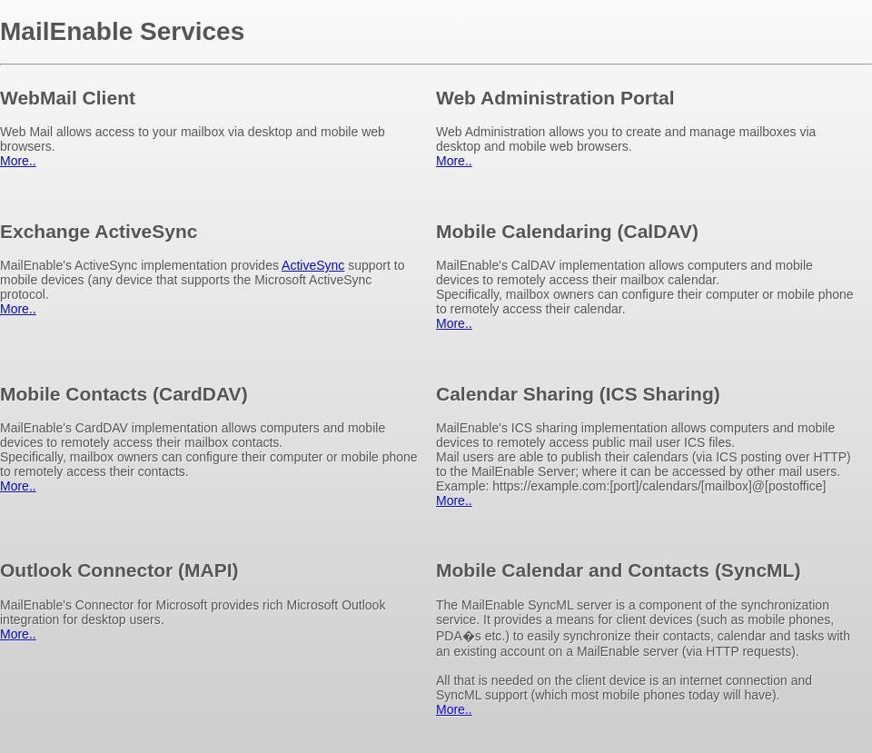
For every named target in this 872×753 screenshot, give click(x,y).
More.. (18, 161)
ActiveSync (313, 265)
